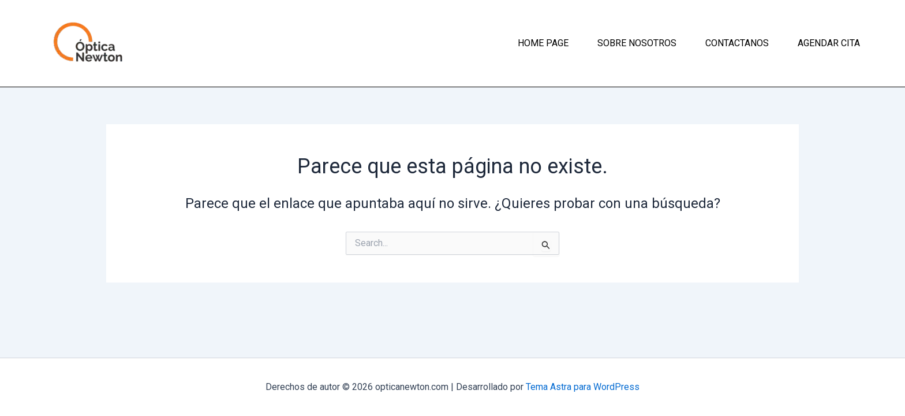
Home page (543, 43)
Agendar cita (829, 43)
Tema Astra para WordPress (583, 386)
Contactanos (737, 43)
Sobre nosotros (636, 43)
